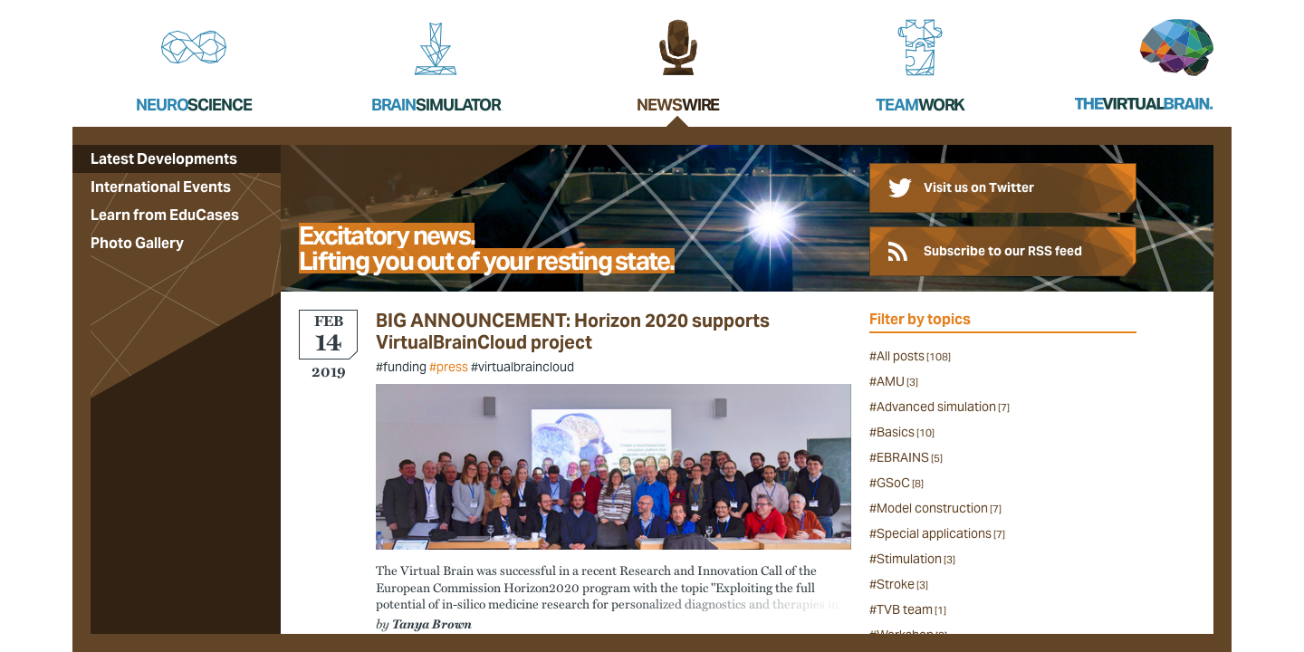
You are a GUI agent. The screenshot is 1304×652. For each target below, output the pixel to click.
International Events (161, 187)
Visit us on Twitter (979, 187)
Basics (906, 432)
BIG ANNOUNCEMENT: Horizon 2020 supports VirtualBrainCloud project (573, 331)
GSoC (900, 483)
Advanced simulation (943, 406)
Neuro (194, 104)
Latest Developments (164, 158)
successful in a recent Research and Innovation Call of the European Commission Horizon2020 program (596, 578)
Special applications (941, 533)
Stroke (902, 584)
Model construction (939, 508)
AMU (897, 381)
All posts (914, 356)
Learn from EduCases (165, 215)
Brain (436, 104)
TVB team (911, 609)
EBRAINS (910, 457)
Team (920, 104)
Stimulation (916, 559)
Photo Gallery (137, 243)
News (678, 104)
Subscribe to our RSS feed (1003, 251)
